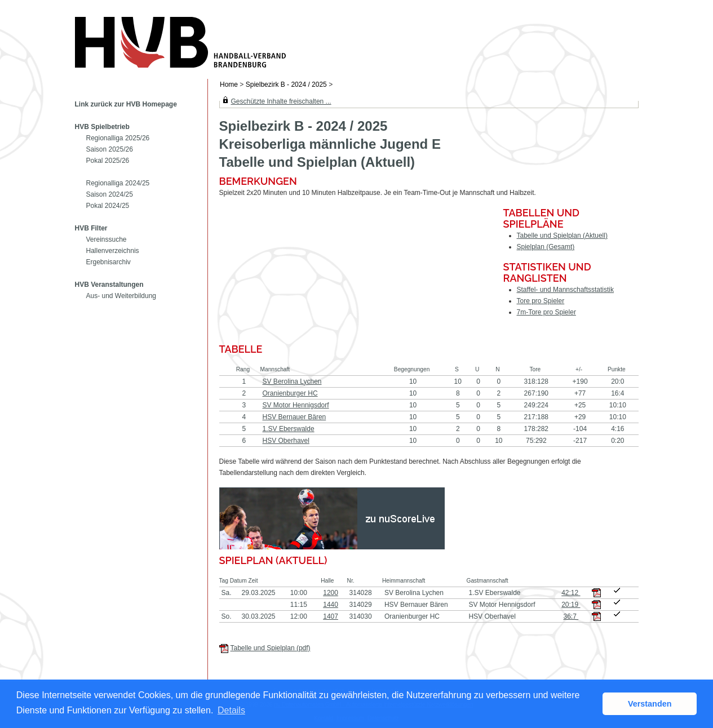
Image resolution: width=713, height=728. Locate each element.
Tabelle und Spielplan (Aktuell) (562, 235)
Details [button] (231, 710)
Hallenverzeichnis (112, 251)
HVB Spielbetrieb (102, 127)
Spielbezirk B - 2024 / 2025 (287, 84)
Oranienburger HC (290, 393)
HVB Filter (91, 228)
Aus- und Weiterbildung (121, 296)
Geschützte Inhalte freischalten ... (281, 101)
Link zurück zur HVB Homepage (126, 104)
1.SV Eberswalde (289, 429)
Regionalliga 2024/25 (118, 183)
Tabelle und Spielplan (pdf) (271, 648)
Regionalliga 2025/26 (118, 138)
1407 (330, 616)
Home (229, 84)
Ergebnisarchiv (108, 262)
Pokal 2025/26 (108, 161)
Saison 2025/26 (109, 149)
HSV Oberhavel (286, 441)
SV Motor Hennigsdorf (296, 405)
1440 (330, 605)
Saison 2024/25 (109, 194)
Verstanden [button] (650, 703)
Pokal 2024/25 (108, 206)
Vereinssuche (106, 239)
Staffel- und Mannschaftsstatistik (565, 290)
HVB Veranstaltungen (109, 284)
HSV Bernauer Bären (294, 417)
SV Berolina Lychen (292, 381)
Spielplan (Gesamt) (546, 247)
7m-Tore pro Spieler (546, 312)
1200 (330, 593)
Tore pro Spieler (541, 301)
